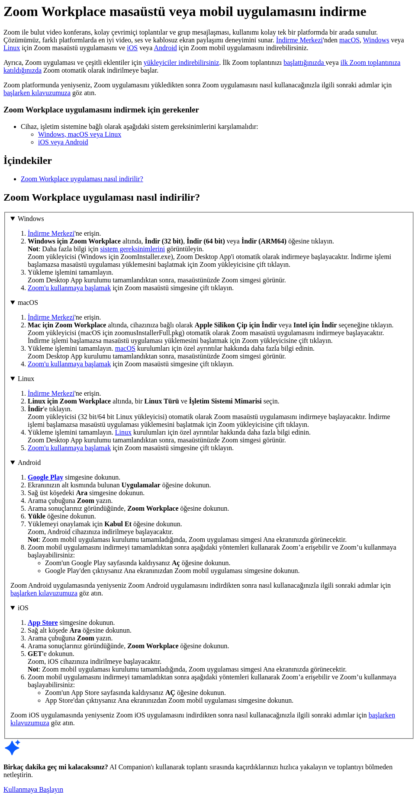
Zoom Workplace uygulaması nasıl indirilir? (82, 178)
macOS (349, 40)
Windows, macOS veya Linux (79, 134)
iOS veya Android (63, 142)
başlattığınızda (304, 62)
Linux (11, 47)
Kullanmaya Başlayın (33, 789)
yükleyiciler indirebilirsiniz (181, 62)
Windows (376, 40)
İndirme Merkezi (299, 40)
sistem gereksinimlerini (132, 249)
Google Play (45, 477)
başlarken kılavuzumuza (37, 92)
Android (165, 47)
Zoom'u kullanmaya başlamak (69, 287)
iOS (132, 47)
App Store (43, 622)
